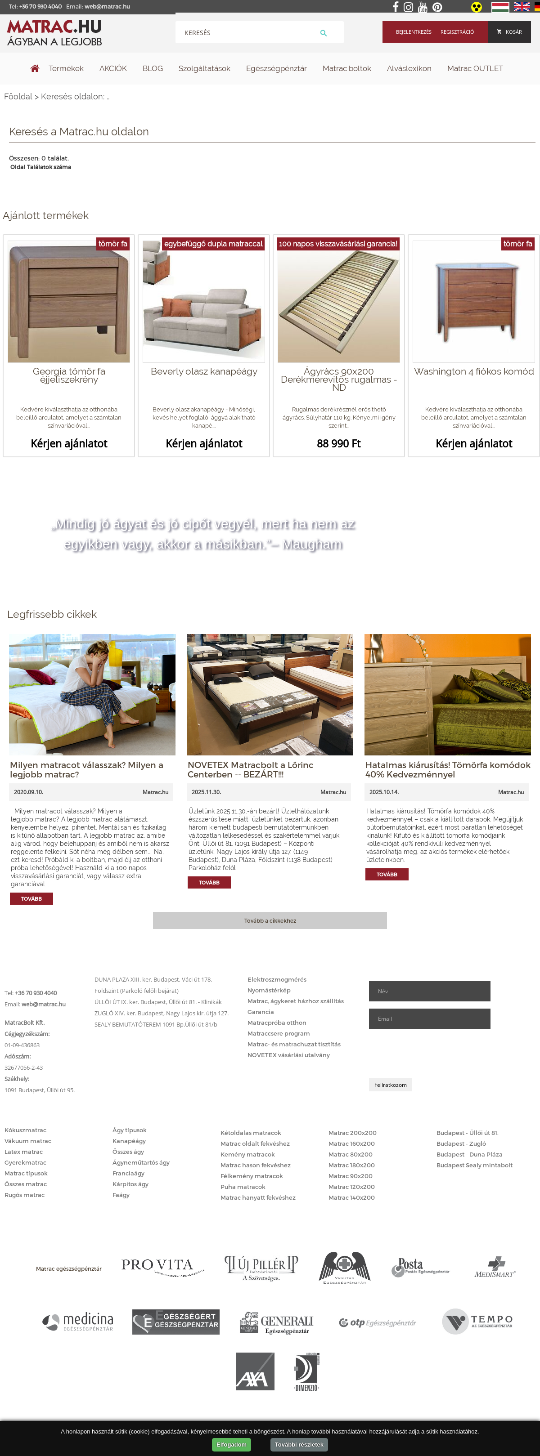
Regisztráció (457, 31)
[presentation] (437, 1053)
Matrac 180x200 (351, 1165)
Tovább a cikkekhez (270, 920)
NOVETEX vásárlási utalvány (289, 1055)
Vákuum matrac (27, 1140)
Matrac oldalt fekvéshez (255, 1143)
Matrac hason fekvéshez (255, 1165)
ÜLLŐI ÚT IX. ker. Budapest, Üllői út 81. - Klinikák (158, 1002)
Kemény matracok (247, 1154)
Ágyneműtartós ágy (141, 1162)
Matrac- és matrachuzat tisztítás (294, 1044)
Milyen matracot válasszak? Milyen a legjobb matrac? (86, 769)
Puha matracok (243, 1186)
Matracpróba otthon (277, 1022)
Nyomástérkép (269, 990)
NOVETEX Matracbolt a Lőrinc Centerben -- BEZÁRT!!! (251, 769)
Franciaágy (128, 1173)
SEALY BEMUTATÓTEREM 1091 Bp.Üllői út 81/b (155, 1024)
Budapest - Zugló (461, 1143)
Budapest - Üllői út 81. (467, 1132)
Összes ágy (128, 1151)
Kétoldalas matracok (250, 1132)
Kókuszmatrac (25, 1130)
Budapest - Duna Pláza (469, 1154)
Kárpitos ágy (130, 1184)
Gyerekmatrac (25, 1162)
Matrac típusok (26, 1173)
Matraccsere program (279, 1033)
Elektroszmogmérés (277, 979)
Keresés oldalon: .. (75, 96)
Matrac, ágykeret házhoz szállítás (296, 1001)
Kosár (509, 31)
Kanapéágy (129, 1140)
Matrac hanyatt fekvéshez (258, 1197)
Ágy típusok (129, 1130)
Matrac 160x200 (351, 1143)
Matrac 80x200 (350, 1154)
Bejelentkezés (414, 31)
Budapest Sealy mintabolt (474, 1165)
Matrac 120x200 (351, 1186)
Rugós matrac (24, 1194)
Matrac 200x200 (352, 1132)
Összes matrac (25, 1184)
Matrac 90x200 (350, 1175)
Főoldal (18, 96)
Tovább (31, 899)
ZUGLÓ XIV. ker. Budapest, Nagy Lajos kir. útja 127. (161, 1013)
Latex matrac (23, 1151)
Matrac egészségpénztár (69, 1268)
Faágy (121, 1194)
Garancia (261, 1011)
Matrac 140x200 (351, 1197)
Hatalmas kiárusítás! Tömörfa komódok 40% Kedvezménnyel (448, 769)
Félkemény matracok (251, 1175)
